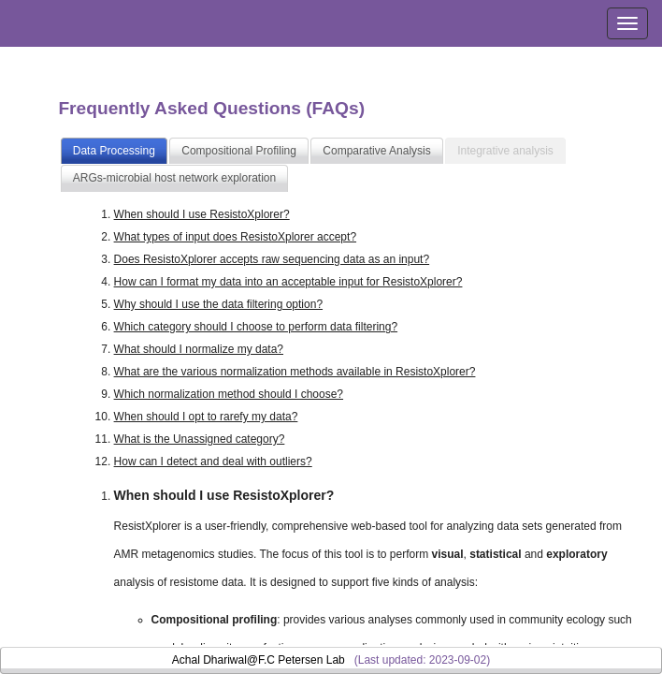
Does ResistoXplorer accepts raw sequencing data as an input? (272, 259)
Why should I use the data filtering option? (218, 304)
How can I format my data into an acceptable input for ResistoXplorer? (288, 281)
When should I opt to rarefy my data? (206, 416)
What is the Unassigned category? (199, 439)
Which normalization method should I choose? (228, 394)
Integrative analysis (505, 150)
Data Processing (114, 150)
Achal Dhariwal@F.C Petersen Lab (258, 660)
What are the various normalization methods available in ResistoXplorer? (295, 371)
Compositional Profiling (238, 150)
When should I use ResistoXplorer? (202, 214)
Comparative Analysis (376, 150)
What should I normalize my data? (198, 349)
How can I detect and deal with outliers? (213, 461)
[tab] (114, 151)
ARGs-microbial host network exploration (174, 177)
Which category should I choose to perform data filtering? (256, 326)
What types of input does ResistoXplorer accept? (235, 236)
